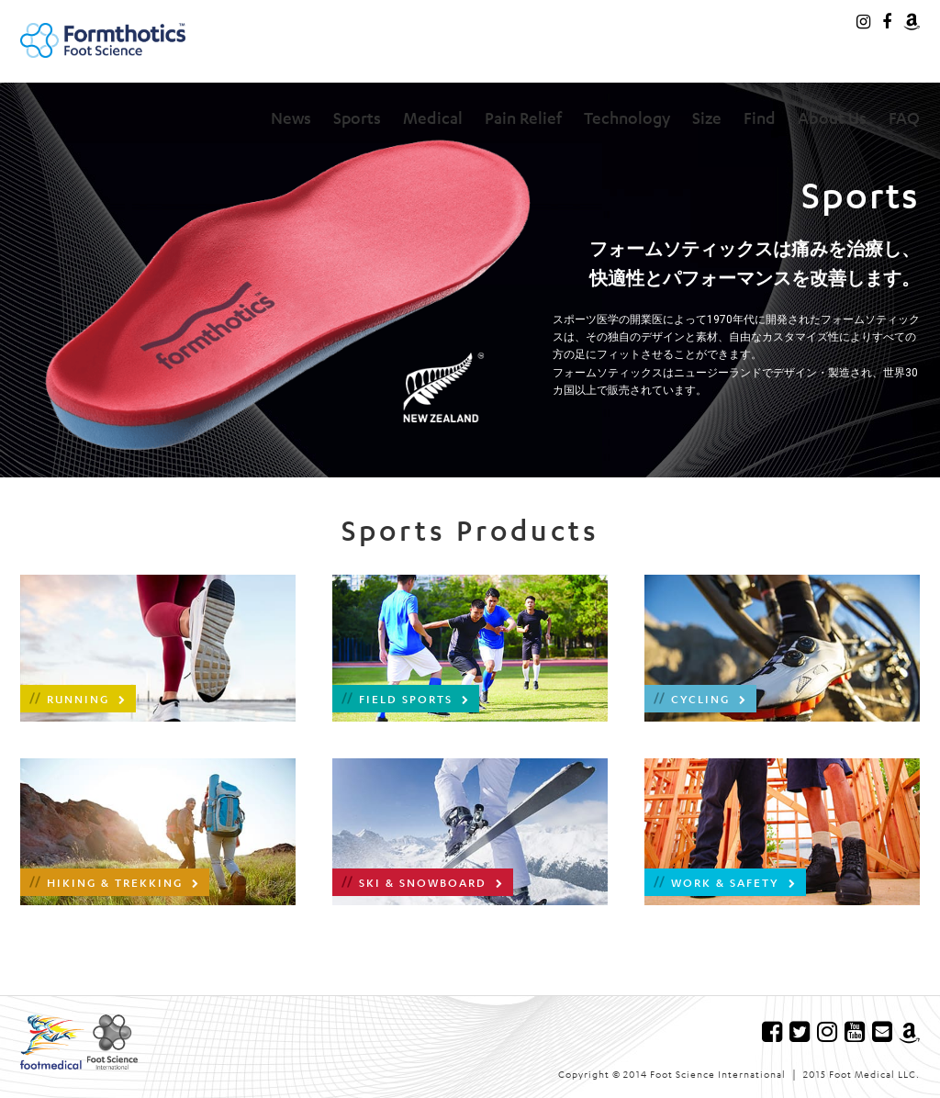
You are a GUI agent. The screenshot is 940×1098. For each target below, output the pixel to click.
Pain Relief (523, 117)
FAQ (904, 117)
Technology (627, 117)
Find (760, 117)
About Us (832, 117)
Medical (433, 117)
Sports (357, 117)
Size (707, 117)
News (291, 117)
